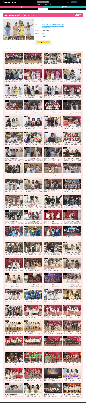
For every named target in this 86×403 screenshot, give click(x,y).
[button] (32, 20)
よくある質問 (63, 400)
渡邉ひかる (51, 24)
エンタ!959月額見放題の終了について (43, 4)
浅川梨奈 (62, 26)
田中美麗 (46, 26)
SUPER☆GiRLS (45, 24)
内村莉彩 (44, 27)
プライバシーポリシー (36, 400)
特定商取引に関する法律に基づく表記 (50, 400)
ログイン (75, 20)
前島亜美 (56, 24)
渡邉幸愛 (48, 27)
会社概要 (22, 400)
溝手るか (50, 26)
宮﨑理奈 (58, 26)
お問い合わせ (28, 400)
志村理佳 (60, 24)
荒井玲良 (54, 26)
